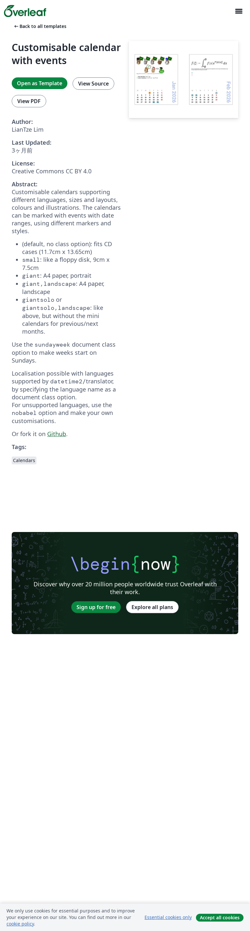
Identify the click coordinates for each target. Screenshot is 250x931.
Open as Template (39, 83)
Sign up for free (96, 607)
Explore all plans (152, 607)
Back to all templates (39, 26)
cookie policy (20, 924)
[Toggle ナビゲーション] (238, 11)
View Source (93, 83)
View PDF (29, 101)
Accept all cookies (220, 917)
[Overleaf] (25, 11)
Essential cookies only (168, 917)
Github (56, 434)
